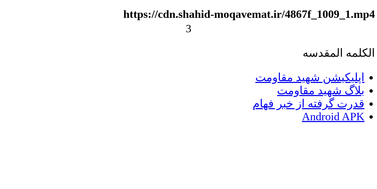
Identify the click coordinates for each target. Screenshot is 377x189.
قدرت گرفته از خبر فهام (308, 103)
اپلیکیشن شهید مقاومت (309, 77)
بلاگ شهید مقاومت (320, 90)
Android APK (333, 116)
